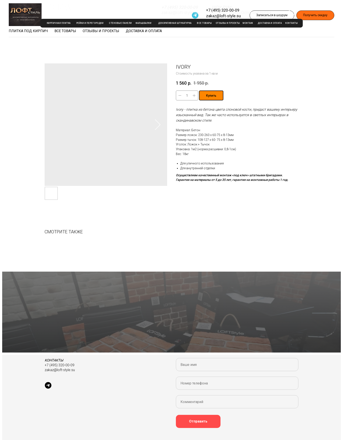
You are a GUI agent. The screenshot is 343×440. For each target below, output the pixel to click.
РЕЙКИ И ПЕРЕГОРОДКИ (90, 23)
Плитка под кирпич (28, 31)
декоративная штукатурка (175, 23)
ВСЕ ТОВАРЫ (204, 23)
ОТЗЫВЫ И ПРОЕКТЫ (228, 23)
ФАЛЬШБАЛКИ (143, 23)
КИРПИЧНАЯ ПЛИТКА (59, 23)
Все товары (65, 31)
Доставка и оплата (144, 31)
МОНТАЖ (248, 23)
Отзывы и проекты (101, 31)
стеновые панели (120, 23)
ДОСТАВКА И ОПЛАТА (270, 23)
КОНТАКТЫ (291, 23)
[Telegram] (195, 15)
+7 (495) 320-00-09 (222, 10)
